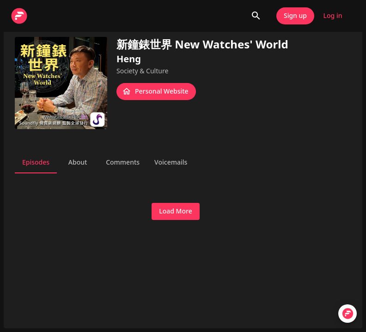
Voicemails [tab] (171, 162)
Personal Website (156, 91)
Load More (175, 211)
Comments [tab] (122, 162)
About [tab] (77, 162)
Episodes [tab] (36, 162)
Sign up (295, 15)
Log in (333, 15)
